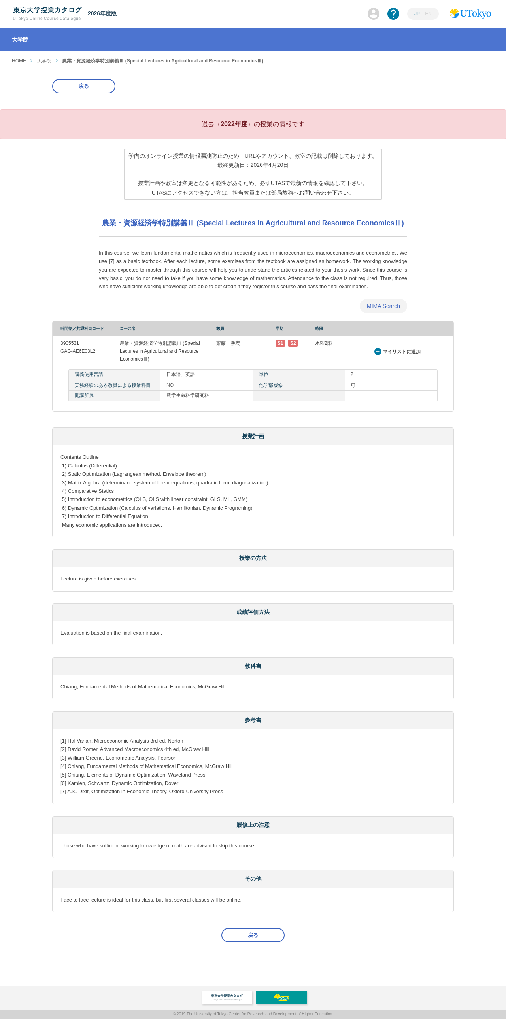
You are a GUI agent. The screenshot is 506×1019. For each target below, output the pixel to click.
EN (428, 14)
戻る (84, 86)
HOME (19, 61)
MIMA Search (383, 306)
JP (417, 14)
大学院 (44, 61)
